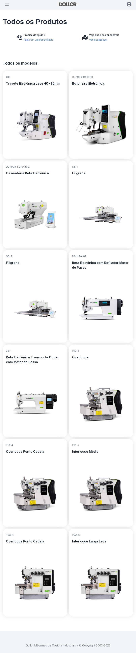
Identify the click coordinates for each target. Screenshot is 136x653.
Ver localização (98, 39)
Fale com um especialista (38, 39)
